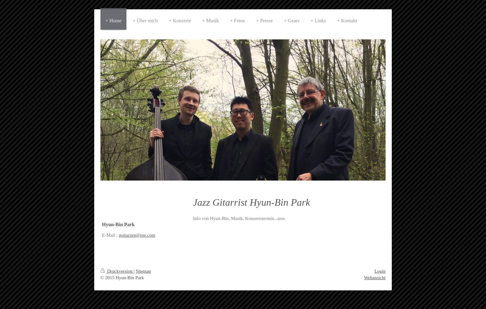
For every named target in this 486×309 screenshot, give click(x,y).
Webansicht (375, 277)
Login (380, 271)
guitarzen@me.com (137, 235)
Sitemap (143, 271)
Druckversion (117, 271)
